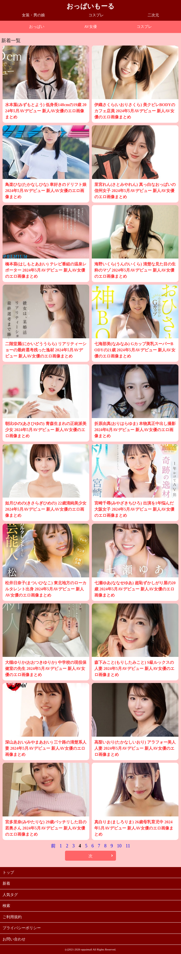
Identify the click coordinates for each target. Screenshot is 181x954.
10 (119, 845)
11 (128, 845)
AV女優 (90, 27)
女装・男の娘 (33, 15)
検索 (6, 906)
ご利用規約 (12, 917)
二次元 (153, 15)
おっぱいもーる (90, 6)
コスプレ (96, 15)
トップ (8, 872)
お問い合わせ (14, 939)
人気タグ (10, 895)
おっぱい (36, 27)
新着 (6, 883)
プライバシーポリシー (22, 928)
